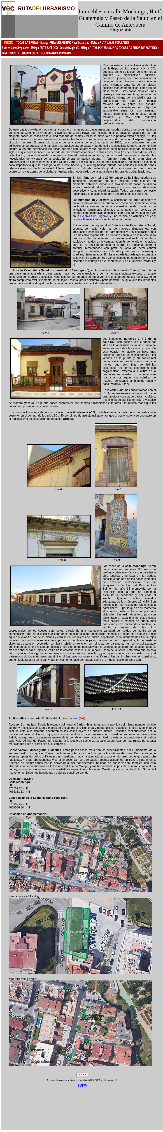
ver (75, 718)
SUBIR (82, 1085)
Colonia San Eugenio (94, 216)
